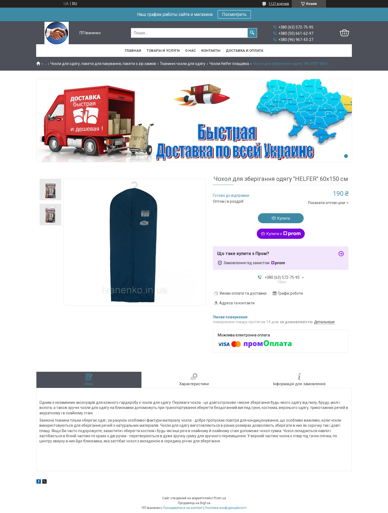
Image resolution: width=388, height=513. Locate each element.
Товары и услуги (163, 51)
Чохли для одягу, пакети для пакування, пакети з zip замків (103, 63)
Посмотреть (234, 14)
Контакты (210, 51)
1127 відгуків (279, 4)
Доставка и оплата (244, 51)
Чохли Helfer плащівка (229, 63)
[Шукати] (252, 32)
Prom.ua (220, 498)
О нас (190, 51)
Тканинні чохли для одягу (182, 63)
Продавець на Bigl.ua (194, 503)
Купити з (283, 233)
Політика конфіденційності (225, 508)
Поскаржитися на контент (183, 508)
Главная (133, 51)
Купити (283, 218)
